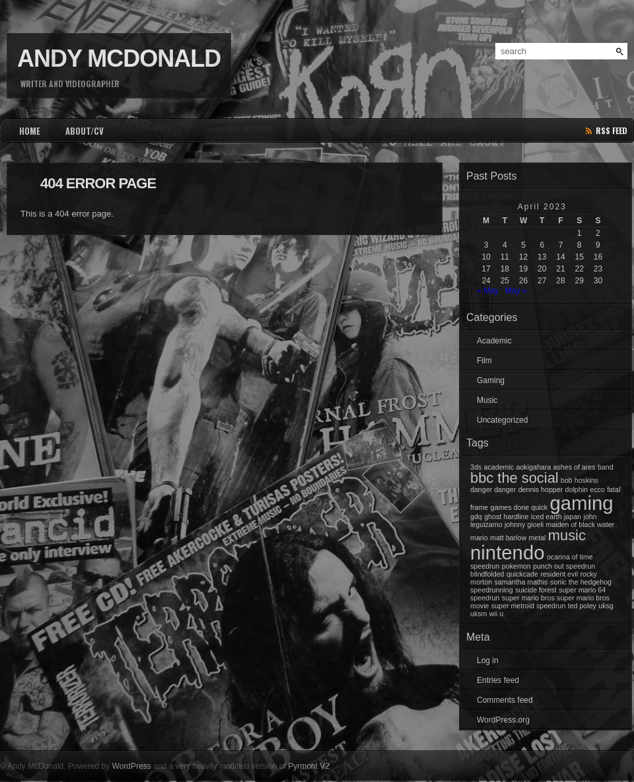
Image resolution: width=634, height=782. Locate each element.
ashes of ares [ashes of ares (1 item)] (574, 467)
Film (484, 360)
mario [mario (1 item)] (479, 538)
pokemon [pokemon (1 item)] (516, 566)
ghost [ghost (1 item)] (492, 516)
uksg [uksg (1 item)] (606, 606)
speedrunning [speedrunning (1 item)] (491, 590)
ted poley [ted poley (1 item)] (582, 606)
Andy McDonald (119, 58)
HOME (29, 130)
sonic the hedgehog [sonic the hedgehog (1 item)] (581, 582)
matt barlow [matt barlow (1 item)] (508, 538)
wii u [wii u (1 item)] (496, 614)
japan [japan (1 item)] (572, 516)
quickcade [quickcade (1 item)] (522, 574)
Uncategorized (502, 420)
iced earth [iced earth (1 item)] (546, 516)
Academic (494, 340)
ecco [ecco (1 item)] (597, 489)
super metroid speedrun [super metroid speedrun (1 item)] (528, 606)
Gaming (491, 380)
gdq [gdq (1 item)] (476, 516)
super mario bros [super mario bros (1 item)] (528, 598)
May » (516, 290)
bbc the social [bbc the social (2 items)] (514, 478)
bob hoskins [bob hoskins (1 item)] (579, 480)
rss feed (611, 130)
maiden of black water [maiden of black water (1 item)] (580, 524)
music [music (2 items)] (567, 535)
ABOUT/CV (84, 130)
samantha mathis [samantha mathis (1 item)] (521, 582)
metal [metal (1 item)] (537, 538)
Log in (488, 660)
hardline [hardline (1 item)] (516, 516)
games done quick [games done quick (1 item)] (519, 507)
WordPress (131, 766)
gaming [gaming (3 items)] (581, 503)
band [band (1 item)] (606, 467)
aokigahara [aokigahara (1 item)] (533, 467)
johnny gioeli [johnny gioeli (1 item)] (524, 524)
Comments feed (505, 700)
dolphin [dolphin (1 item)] (576, 489)
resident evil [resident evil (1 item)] (559, 574)
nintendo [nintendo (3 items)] (507, 552)
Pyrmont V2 (309, 766)
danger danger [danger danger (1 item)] (493, 489)
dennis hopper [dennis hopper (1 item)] (540, 489)
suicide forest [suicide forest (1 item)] (536, 590)
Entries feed (498, 680)
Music (487, 400)
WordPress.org (503, 720)
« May (488, 290)
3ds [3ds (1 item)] (475, 467)
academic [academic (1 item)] (499, 467)
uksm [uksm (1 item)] (478, 614)
